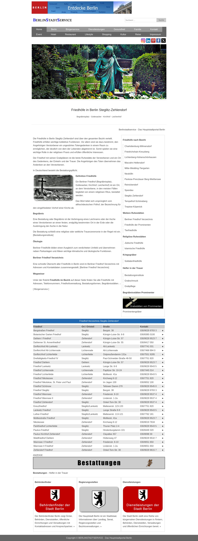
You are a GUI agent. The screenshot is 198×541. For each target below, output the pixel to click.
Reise (138, 34)
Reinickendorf (131, 185)
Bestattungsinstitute (134, 275)
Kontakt (154, 29)
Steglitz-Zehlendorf (134, 196)
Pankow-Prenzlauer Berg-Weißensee (143, 179)
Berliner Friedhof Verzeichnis (139, 219)
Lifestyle (89, 34)
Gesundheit (119, 29)
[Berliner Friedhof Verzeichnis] (94, 267)
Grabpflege (130, 286)
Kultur (123, 34)
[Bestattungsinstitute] (43, 235)
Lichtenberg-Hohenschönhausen (140, 157)
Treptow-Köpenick (133, 207)
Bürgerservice (72, 29)
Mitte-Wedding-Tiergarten (137, 168)
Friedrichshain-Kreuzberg (137, 152)
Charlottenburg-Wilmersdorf (138, 146)
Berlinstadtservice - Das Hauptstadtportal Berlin (142, 129)
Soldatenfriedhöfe (133, 261)
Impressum (155, 34)
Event (39, 34)
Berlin (54, 29)
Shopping (106, 34)
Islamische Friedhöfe (135, 248)
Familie (137, 29)
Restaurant (70, 34)
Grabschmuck (131, 281)
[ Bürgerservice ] (41, 289)
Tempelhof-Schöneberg (136, 201)
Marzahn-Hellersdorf (135, 163)
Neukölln (129, 174)
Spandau (129, 190)
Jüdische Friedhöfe (134, 243)
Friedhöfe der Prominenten (138, 225)
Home (39, 29)
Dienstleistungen (96, 29)
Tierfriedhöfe (131, 230)
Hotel (53, 34)
